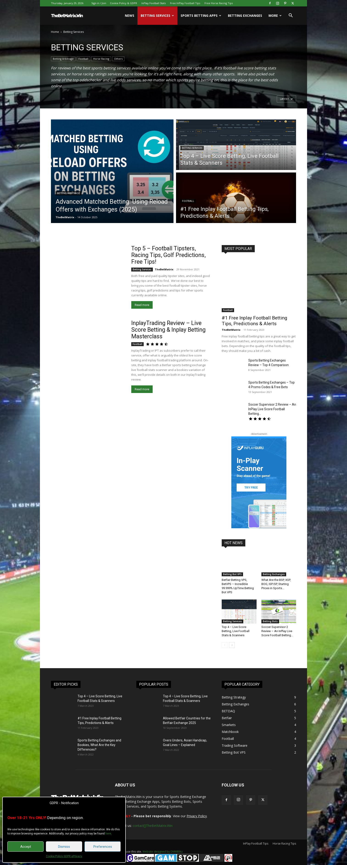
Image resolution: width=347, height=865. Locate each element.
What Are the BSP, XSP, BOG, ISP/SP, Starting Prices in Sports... (276, 584)
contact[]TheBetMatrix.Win (153, 825)
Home (55, 32)
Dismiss (64, 847)
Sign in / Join (98, 3)
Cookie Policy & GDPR (123, 3)
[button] (290, 16)
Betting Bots (270, 621)
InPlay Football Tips (255, 843)
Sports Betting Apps (201, 15)
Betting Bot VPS (232, 574)
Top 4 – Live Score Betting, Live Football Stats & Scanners (235, 631)
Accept (25, 847)
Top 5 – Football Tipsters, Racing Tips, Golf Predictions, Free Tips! (168, 255)
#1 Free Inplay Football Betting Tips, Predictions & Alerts (254, 320)
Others (118, 58)
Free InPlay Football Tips (185, 3)
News (129, 15)
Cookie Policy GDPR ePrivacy (64, 856)
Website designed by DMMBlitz (163, 852)
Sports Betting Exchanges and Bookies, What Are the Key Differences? (99, 744)
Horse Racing (101, 58)
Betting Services (157, 15)
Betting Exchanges (245, 15)
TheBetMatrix (65, 217)
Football (83, 58)
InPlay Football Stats (153, 3)
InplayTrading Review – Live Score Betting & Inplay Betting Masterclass (168, 330)
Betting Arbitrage (63, 58)
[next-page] (232, 645)
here (108, 833)
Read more (142, 305)
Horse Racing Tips (284, 843)
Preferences (102, 847)
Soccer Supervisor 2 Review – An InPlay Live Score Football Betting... (272, 409)
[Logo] (67, 15)
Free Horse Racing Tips (218, 3)
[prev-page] (224, 645)
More (275, 15)
